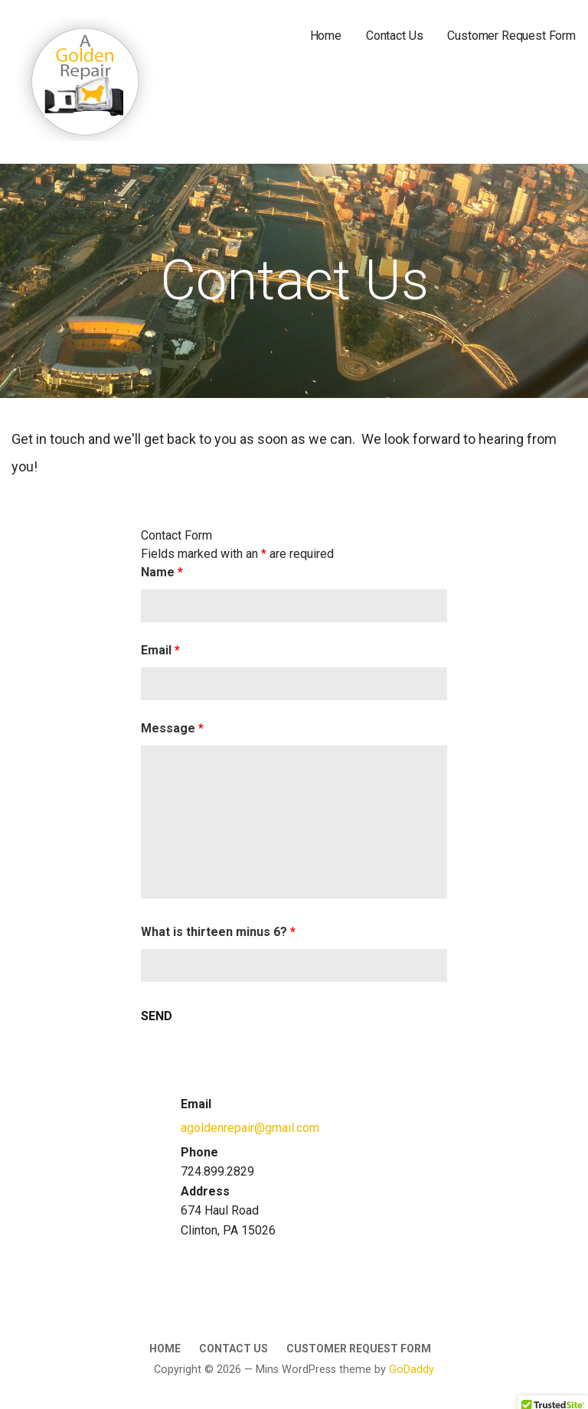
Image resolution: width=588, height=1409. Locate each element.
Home (325, 35)
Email (160, 650)
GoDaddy (411, 1369)
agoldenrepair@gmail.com (250, 1127)
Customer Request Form (511, 35)
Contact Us (394, 35)
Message (172, 728)
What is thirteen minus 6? (218, 932)
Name (162, 572)
